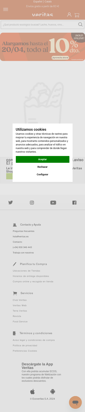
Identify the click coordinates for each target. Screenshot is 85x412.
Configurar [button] (42, 174)
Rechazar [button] (42, 167)
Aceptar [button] (42, 159)
